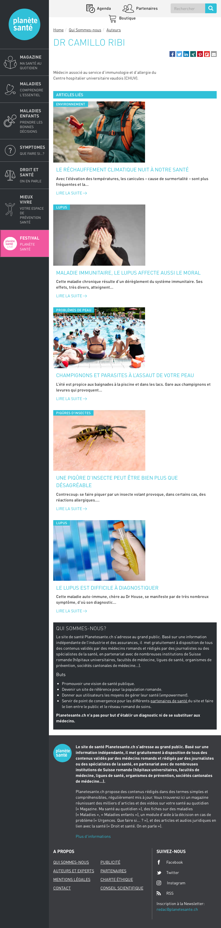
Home (58, 29)
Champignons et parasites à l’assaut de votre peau (125, 375)
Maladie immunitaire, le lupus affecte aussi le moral (128, 272)
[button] (172, 54)
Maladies (32, 89)
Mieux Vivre (32, 209)
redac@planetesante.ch (177, 909)
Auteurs (113, 29)
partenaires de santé (169, 700)
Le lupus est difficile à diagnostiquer (107, 587)
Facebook (170, 862)
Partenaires (146, 8)
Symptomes (32, 150)
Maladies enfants (32, 121)
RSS (165, 893)
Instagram (171, 882)
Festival (32, 243)
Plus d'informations (93, 836)
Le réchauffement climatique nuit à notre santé (122, 169)
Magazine (32, 62)
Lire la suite (71, 192)
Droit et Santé (32, 175)
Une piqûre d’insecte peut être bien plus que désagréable (117, 481)
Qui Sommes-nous (85, 29)
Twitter (168, 872)
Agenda (103, 8)
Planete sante (24, 24)
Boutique (127, 18)
